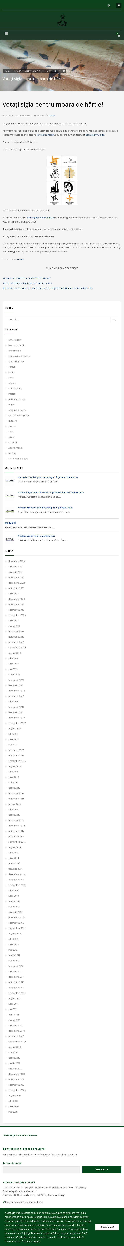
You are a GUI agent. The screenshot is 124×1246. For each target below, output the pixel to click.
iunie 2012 (13, 944)
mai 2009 (12, 1111)
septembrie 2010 (17, 1041)
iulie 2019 (13, 658)
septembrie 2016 (17, 760)
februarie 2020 (16, 631)
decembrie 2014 (16, 825)
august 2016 (14, 766)
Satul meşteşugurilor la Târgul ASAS (27, 283)
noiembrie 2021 (16, 588)
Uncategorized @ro (18, 458)
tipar (10, 431)
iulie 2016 (13, 771)
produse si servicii (17, 409)
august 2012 (14, 933)
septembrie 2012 (17, 928)
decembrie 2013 (16, 874)
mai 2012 (12, 949)
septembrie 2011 (17, 992)
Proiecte (12, 442)
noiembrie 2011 (16, 982)
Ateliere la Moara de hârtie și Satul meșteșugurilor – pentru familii (48, 288)
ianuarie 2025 (15, 566)
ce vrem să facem (45, 134)
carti (10, 377)
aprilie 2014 (14, 863)
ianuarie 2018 (15, 712)
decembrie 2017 (16, 717)
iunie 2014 (13, 858)
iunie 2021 (13, 593)
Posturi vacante (16, 361)
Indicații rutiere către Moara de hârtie (23, 1201)
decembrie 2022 (16, 582)
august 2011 (14, 998)
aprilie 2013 (14, 901)
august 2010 (14, 1046)
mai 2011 (12, 1009)
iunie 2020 (13, 620)
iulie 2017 (13, 733)
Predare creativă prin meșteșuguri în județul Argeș (45, 507)
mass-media (14, 388)
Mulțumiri (10, 522)
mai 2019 (12, 669)
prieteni (12, 382)
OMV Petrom (14, 339)
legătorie (12, 420)
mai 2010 (12, 1052)
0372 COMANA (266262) (74, 1187)
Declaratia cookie (40, 1233)
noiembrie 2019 (16, 636)
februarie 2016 (16, 793)
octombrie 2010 (16, 1036)
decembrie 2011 (16, 976)
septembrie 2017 (17, 723)
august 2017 (14, 728)
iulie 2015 (13, 809)
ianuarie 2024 (15, 571)
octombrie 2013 (16, 879)
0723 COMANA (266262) (25, 1187)
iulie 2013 (13, 890)
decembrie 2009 (16, 1073)
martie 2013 (14, 906)
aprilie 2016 (14, 787)
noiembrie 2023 (16, 577)
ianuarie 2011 (15, 1025)
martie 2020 (14, 625)
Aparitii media (15, 447)
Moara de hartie (16, 345)
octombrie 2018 (16, 696)
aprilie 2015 (14, 814)
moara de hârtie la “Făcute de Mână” (27, 278)
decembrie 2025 (16, 561)
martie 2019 (14, 674)
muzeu (12, 393)
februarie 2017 (16, 750)
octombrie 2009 (16, 1084)
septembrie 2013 (17, 885)
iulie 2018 (13, 701)
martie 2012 (14, 960)
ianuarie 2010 (15, 1068)
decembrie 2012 (16, 917)
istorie (11, 372)
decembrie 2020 (16, 598)
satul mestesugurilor (19, 415)
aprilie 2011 (14, 1014)
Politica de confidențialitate (66, 1233)
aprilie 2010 (14, 1057)
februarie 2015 (16, 820)
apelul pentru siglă (94, 134)
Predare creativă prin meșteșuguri (36, 535)
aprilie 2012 (14, 955)
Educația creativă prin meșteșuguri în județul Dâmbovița (48, 477)
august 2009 (14, 1095)
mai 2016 (12, 782)
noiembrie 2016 (16, 755)
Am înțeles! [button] (107, 1227)
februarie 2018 (16, 706)
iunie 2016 (13, 777)
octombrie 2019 (16, 642)
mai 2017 (12, 744)
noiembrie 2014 (16, 831)
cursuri (12, 366)
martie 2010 (14, 1063)
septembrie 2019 (17, 647)
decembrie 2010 (16, 1030)
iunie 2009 (13, 1106)
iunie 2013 (13, 895)
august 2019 (14, 652)
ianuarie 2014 (15, 868)
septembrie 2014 (17, 841)
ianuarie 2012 (15, 971)
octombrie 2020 (16, 609)
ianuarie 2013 (15, 911)
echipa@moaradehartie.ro (40, 217)
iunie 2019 (13, 663)
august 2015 (14, 804)
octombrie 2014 (16, 836)
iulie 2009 (13, 1100)
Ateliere (12, 453)
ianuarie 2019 (15, 685)
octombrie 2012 (16, 922)
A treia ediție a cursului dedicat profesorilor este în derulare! (51, 492)
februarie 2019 (16, 679)
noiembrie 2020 (16, 604)
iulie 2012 (13, 938)
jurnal (11, 436)
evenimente (14, 350)
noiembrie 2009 (16, 1079)
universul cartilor (17, 399)
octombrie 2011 (16, 987)
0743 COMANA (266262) (50, 1187)
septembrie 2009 (17, 1090)
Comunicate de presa (19, 355)
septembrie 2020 (17, 615)
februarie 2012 (16, 965)
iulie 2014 (13, 852)
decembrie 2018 (16, 690)
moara (52, 115)
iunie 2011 (13, 1003)
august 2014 (14, 847)
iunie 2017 (13, 739)
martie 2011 (14, 1019)
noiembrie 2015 (16, 798)
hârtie (11, 404)
